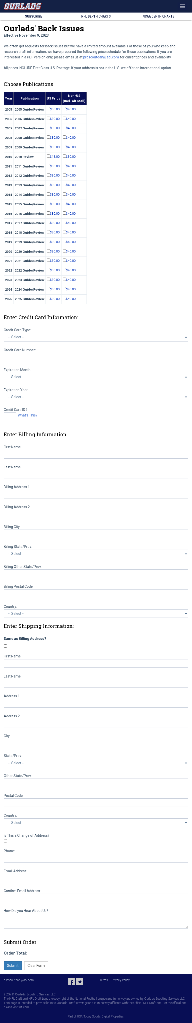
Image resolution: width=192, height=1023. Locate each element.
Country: (10, 607)
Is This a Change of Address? (27, 835)
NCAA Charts (158, 16)
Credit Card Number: (20, 350)
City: (7, 736)
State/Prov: (13, 756)
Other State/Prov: (18, 776)
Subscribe (33, 16)
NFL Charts (96, 16)
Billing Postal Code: (19, 586)
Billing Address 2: (17, 507)
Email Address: (15, 871)
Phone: (9, 851)
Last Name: (13, 467)
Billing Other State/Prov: (23, 567)
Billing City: (12, 527)
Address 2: (12, 716)
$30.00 (55, 109)
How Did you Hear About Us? (26, 911)
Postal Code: (14, 796)
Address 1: (12, 696)
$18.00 (55, 156)
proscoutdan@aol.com (101, 57)
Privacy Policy (121, 980)
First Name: (13, 447)
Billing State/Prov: (18, 547)
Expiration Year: (16, 390)
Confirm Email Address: (22, 891)
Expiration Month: (17, 370)
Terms (104, 980)
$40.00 (71, 109)
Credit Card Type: (17, 330)
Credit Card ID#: (16, 410)
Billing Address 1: (17, 487)
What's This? (28, 415)
